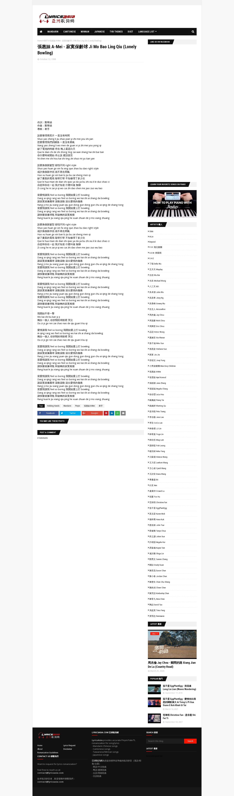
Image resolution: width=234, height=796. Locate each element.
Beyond (152, 242)
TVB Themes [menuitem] (116, 31)
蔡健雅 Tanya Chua (157, 531)
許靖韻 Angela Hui (157, 542)
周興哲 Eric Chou (156, 326)
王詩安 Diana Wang (157, 474)
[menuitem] (41, 31)
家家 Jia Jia (154, 354)
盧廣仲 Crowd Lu (156, 491)
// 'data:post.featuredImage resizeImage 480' (172, 644)
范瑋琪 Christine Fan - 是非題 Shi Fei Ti (179, 717)
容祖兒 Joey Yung (157, 360)
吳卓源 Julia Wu (156, 292)
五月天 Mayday (155, 269)
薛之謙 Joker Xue (157, 536)
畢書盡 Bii (153, 479)
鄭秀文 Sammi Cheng (158, 559)
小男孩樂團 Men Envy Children (162, 366)
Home (39, 41)
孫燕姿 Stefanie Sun (158, 349)
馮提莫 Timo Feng (157, 610)
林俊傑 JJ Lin (155, 428)
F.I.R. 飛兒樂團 (155, 247)
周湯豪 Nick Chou (157, 320)
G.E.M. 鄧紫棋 (155, 253)
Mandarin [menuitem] (52, 31)
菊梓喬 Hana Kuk (156, 519)
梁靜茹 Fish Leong (157, 445)
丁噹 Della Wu (155, 264)
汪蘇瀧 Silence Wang (158, 457)
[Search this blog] (165, 741)
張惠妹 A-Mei (89, 406)
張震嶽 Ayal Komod (157, 377)
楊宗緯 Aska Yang (157, 451)
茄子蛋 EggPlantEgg (158, 508)
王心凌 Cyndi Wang (157, 468)
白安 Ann (153, 485)
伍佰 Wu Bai (154, 275)
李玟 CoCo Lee (155, 423)
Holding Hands (53, 406)
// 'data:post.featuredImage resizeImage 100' (154, 689)
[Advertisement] (137, 16)
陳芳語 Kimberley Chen (159, 593)
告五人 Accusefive (157, 309)
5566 (151, 231)
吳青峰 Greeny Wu (157, 303)
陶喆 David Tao (155, 604)
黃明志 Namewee (156, 616)
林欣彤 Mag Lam (156, 440)
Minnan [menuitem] (85, 31)
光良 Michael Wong (157, 281)
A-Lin (151, 236)
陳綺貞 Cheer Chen (157, 587)
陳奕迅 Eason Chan (157, 570)
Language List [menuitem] (146, 31)
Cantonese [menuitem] (69, 31)
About (40, 749)
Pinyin (77, 406)
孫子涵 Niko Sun (156, 343)
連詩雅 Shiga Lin (156, 553)
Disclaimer (67, 749)
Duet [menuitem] (130, 31)
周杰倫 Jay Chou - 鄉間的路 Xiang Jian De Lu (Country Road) (172, 664)
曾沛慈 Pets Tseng (157, 411)
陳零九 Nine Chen (157, 599)
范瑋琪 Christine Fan (158, 502)
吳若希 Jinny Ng (156, 298)
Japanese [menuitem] (99, 31)
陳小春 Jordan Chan (158, 576)
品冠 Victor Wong (156, 332)
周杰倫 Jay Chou (156, 315)
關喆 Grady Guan (156, 565)
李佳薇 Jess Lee (156, 417)
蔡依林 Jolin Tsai (156, 525)
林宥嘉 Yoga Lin (156, 434)
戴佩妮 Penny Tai (156, 400)
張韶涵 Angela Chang (158, 389)
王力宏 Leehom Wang (158, 462)
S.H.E (151, 258)
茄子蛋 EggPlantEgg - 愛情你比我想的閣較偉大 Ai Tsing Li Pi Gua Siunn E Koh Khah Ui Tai (179, 702)
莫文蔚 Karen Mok (157, 514)
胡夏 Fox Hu (154, 496)
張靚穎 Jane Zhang (157, 383)
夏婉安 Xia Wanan (157, 337)
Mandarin (67, 406)
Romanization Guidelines (47, 752)
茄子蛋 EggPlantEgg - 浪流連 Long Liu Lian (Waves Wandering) (179, 687)
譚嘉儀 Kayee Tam (157, 548)
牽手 (46, 41)
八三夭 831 (154, 286)
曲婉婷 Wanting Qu (157, 406)
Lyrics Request (69, 745)
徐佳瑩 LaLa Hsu (156, 394)
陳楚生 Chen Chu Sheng (159, 582)
